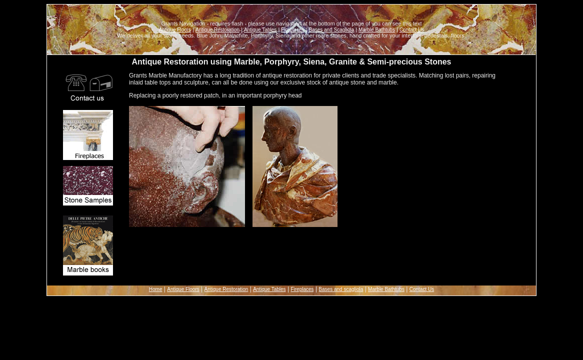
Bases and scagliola (340, 289)
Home (155, 289)
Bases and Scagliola (331, 29)
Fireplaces (292, 29)
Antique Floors (175, 29)
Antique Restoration (218, 29)
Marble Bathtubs (376, 29)
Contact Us (412, 29)
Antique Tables (260, 29)
